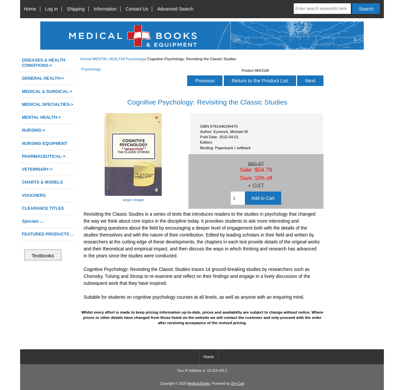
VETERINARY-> (37, 169)
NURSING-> (33, 130)
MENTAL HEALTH (107, 59)
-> (41, 117)
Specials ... (33, 221)
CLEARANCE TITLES (43, 208)
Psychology (135, 59)
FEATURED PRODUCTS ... (48, 234)
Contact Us (136, 9)
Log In (51, 9)
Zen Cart (238, 383)
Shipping (75, 9)
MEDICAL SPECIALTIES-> (47, 104)
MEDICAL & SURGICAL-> (47, 91)
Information (105, 9)
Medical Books (198, 383)
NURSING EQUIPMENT (44, 143)
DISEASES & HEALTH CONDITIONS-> (43, 63)
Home (30, 9)
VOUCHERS (34, 195)
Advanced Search (175, 9)
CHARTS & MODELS (42, 182)
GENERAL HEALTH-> (43, 78)
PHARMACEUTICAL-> (43, 156)
